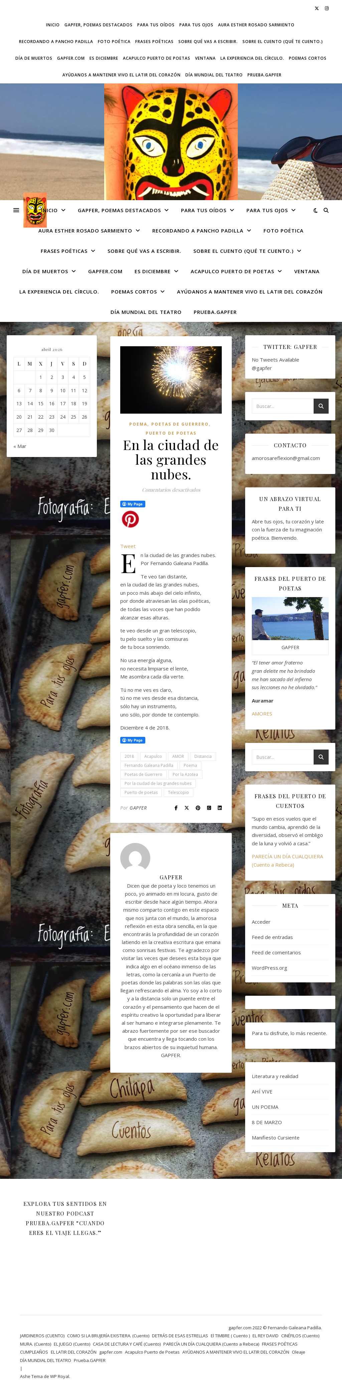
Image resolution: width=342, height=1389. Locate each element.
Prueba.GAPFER (264, 75)
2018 (129, 756)
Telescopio (178, 792)
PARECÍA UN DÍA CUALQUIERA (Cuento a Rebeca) (211, 1344)
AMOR (178, 756)
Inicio (53, 25)
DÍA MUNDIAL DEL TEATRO (214, 75)
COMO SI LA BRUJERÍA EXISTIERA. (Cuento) (108, 1336)
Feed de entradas (272, 937)
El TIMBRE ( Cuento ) (230, 1336)
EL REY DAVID (265, 1336)
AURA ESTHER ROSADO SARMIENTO (256, 25)
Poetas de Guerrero (143, 774)
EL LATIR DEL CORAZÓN (74, 1352)
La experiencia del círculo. (252, 58)
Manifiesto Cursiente (276, 1137)
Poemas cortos (308, 58)
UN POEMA (265, 1106)
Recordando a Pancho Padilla (56, 41)
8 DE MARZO (267, 1122)
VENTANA (205, 58)
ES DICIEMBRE (104, 58)
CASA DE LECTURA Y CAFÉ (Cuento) (127, 1344)
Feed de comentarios (276, 952)
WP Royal (59, 1376)
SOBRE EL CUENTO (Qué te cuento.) (282, 41)
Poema (138, 424)
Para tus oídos (156, 25)
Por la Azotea (185, 774)
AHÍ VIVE (262, 1091)
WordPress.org (269, 967)
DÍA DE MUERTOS (33, 58)
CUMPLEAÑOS (34, 1352)
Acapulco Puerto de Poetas (156, 58)
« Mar (19, 446)
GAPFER (138, 808)
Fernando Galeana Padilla (149, 765)
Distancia (203, 756)
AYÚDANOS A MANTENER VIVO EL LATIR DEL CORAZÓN (121, 75)
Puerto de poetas (141, 792)
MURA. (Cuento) (35, 1344)
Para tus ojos (196, 25)
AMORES (262, 713)
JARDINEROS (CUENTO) (42, 1336)
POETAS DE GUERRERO (180, 424)
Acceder (261, 921)
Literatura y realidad (275, 1076)
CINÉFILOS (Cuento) (300, 1336)
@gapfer (262, 368)
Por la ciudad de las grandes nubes (158, 783)
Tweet (128, 546)
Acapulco (153, 756)
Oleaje (298, 1352)
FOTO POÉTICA (114, 41)
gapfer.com (71, 58)
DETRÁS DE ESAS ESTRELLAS (180, 1336)
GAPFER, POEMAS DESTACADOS (98, 25)
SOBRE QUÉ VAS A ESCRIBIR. (208, 41)
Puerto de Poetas (171, 433)
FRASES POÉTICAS (154, 41)
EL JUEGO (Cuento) (72, 1344)
